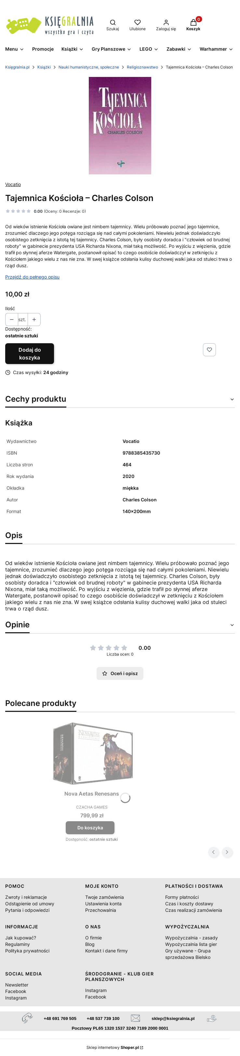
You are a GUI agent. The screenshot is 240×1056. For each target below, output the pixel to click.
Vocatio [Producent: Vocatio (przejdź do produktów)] (13, 184)
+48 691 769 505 (60, 1018)
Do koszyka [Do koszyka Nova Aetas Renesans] (90, 827)
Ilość (10, 308)
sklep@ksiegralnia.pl (173, 1018)
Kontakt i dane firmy (106, 950)
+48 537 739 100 (103, 1018)
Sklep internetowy (113, 1047)
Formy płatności (182, 897)
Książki (44, 67)
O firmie (93, 937)
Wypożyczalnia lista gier (191, 944)
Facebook (15, 991)
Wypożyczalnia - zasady (191, 937)
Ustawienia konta (103, 903)
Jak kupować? (20, 937)
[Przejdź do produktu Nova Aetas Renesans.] (91, 755)
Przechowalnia (100, 910)
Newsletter (16, 984)
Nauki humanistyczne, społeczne (89, 67)
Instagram (16, 997)
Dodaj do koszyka (30, 353)
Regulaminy (17, 944)
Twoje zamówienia (104, 897)
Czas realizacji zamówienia (193, 910)
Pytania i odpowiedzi (27, 910)
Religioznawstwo (142, 67)
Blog (90, 944)
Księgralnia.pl (17, 67)
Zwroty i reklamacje (26, 897)
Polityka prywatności (27, 950)
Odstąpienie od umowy (29, 903)
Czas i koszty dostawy (189, 903)
